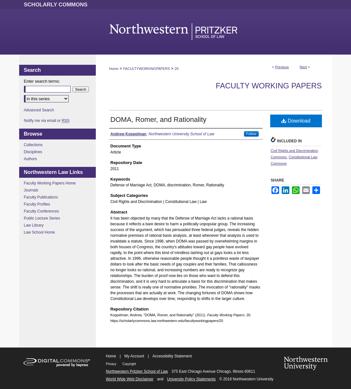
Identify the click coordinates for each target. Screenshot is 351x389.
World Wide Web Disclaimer (130, 379)
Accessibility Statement (172, 356)
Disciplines (33, 152)
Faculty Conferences (41, 211)
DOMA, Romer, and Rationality (159, 119)
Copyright (129, 364)
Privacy (112, 364)
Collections (33, 145)
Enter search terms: (42, 81)
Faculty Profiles (37, 204)
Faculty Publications (41, 197)
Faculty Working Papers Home (50, 183)
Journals (31, 190)
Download (295, 120)
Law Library (34, 225)
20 (177, 69)
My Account (134, 356)
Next (303, 67)
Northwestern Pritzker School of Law (137, 371)
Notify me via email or (47, 120)
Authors (30, 159)
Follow (251, 134)
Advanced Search (39, 110)
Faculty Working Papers (269, 85)
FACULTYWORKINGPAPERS (146, 69)
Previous (282, 67)
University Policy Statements (191, 379)
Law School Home (39, 232)
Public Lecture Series (42, 218)
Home (113, 69)
